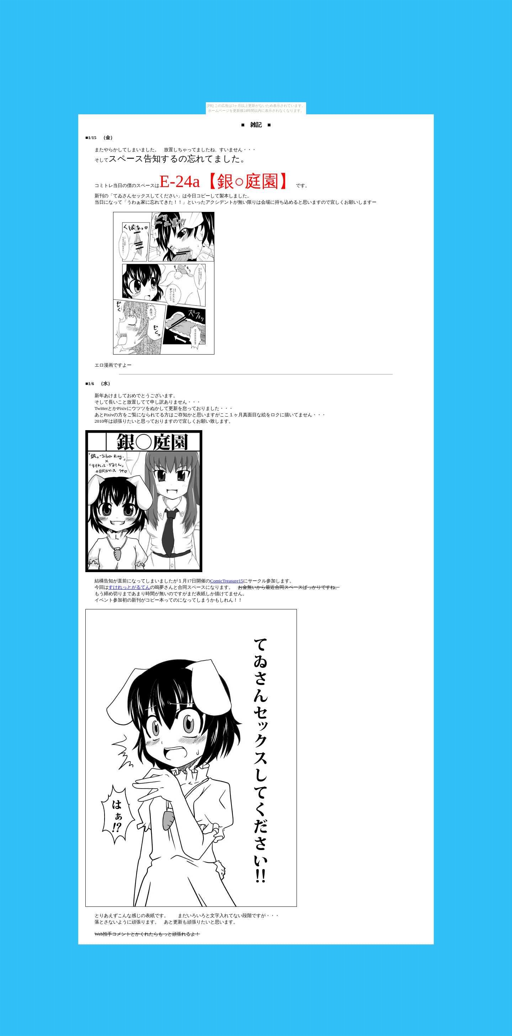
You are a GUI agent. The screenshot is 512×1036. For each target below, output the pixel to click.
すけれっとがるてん (129, 587)
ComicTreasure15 (226, 580)
